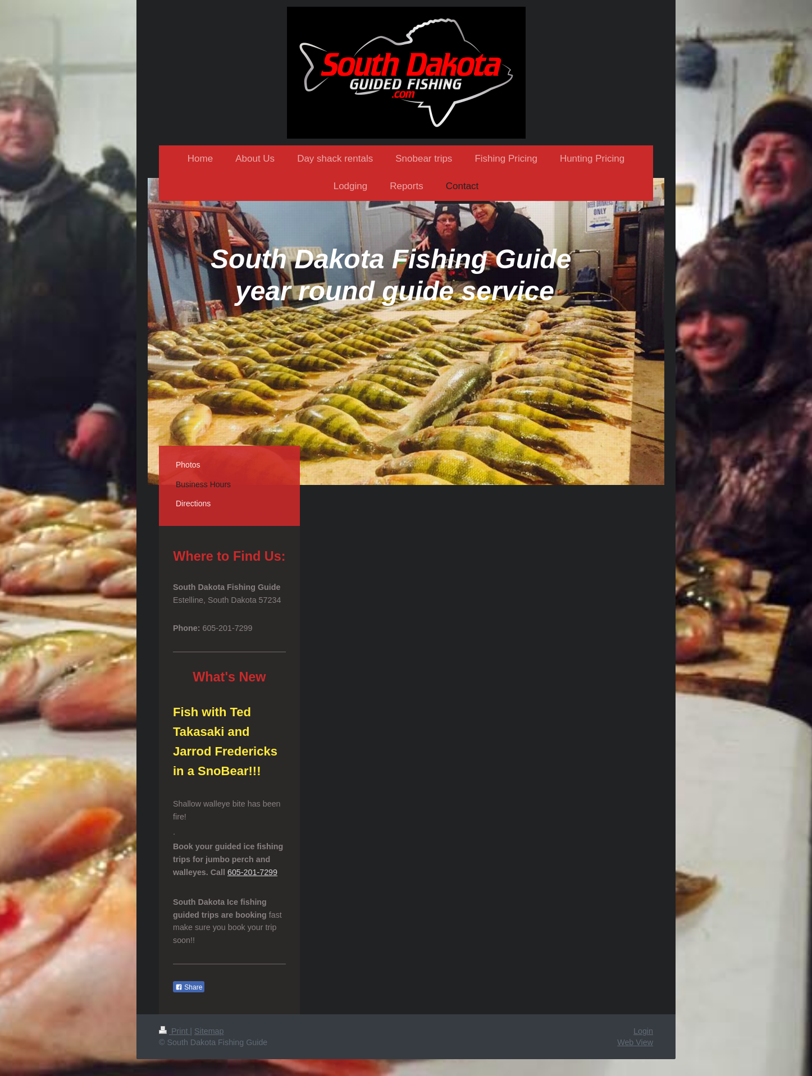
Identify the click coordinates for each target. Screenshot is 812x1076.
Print (174, 1031)
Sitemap (208, 1031)
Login (643, 1031)
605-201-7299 (252, 872)
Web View (635, 1042)
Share (188, 987)
